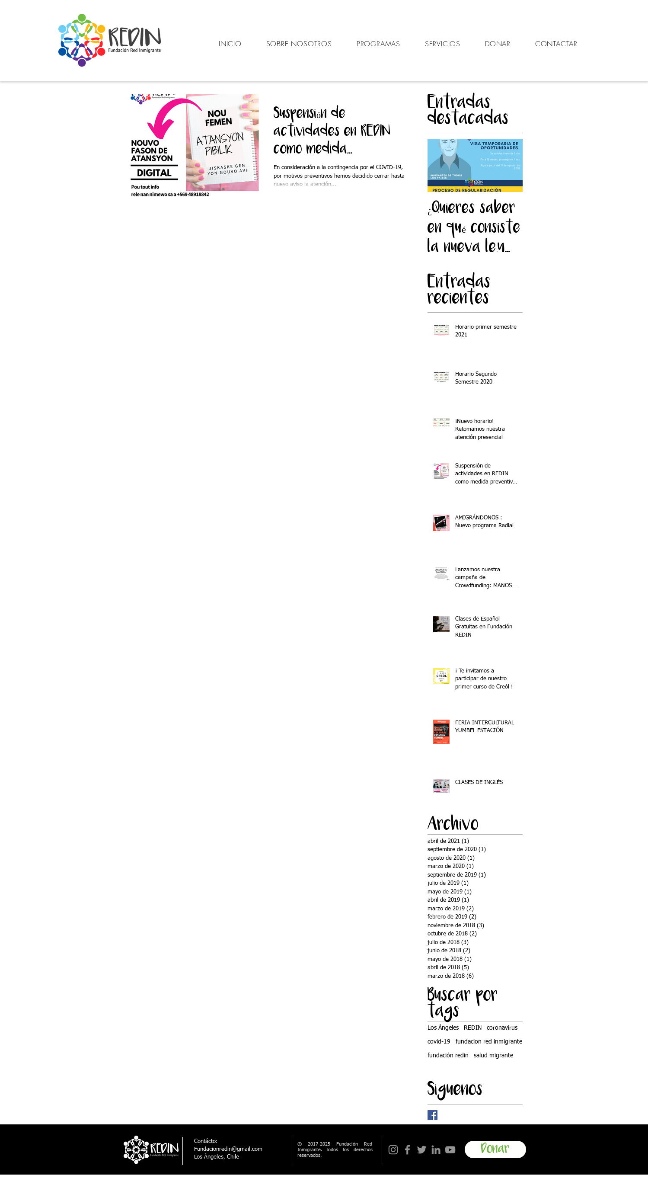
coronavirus (502, 1028)
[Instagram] (393, 1149)
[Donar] (495, 1149)
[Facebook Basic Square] (432, 1115)
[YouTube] (450, 1149)
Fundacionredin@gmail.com (228, 1149)
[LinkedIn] (436, 1149)
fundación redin (448, 1056)
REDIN (473, 1028)
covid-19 (439, 1042)
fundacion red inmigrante (489, 1042)
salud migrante (493, 1056)
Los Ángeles (443, 1028)
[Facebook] (407, 1149)
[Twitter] (421, 1149)
